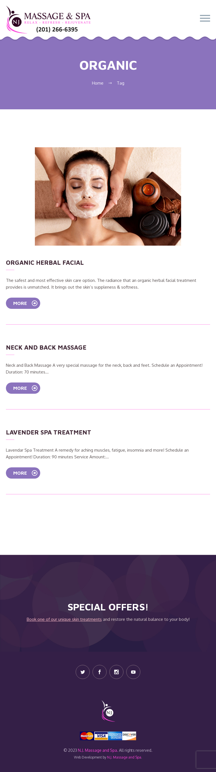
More (25, 303)
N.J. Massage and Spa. (98, 750)
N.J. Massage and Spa (124, 757)
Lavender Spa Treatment (48, 432)
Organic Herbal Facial (45, 262)
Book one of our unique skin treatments (64, 619)
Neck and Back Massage (46, 347)
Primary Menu (205, 18)
